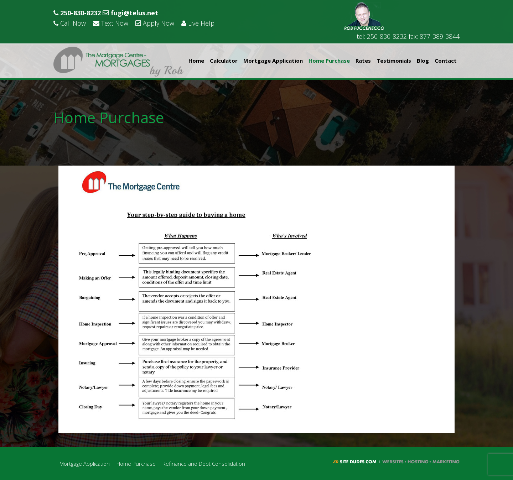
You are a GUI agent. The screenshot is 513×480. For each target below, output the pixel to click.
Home (196, 60)
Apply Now (154, 23)
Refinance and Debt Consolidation (203, 463)
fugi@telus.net (130, 13)
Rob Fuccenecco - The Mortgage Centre (118, 62)
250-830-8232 (77, 13)
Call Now (69, 23)
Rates (363, 60)
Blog (423, 60)
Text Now (110, 23)
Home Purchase (329, 60)
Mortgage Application (273, 60)
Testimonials (394, 60)
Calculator (224, 60)
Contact (446, 60)
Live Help (197, 23)
